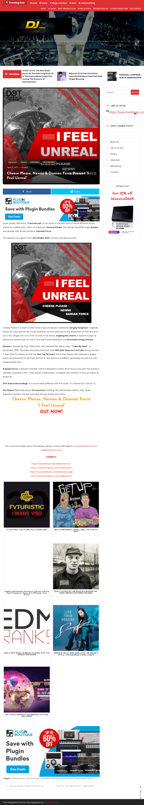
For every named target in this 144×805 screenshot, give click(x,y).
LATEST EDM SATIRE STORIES (22, 45)
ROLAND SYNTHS (100, 8)
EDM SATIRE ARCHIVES (54, 45)
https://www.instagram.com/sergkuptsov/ (51, 475)
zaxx (73, 3)
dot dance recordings (51, 777)
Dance (24, 162)
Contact (114, 172)
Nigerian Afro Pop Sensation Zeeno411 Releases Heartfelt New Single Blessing (86, 76)
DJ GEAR (52, 8)
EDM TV (97, 45)
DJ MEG (25, 167)
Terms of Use (116, 147)
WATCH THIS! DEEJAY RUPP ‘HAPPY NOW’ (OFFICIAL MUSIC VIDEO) (78, 785)
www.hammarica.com (86, 446)
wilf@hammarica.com (51, 450)
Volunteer (115, 159)
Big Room (12, 162)
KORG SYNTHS (84, 8)
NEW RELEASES (49, 162)
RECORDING (135, 8)
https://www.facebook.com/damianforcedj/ (51, 471)
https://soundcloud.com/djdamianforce (51, 463)
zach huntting (88, 3)
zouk (34, 3)
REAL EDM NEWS (79, 45)
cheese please (18, 777)
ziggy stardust (59, 3)
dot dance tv (68, 777)
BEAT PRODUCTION (67, 8)
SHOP (43, 8)
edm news (81, 777)
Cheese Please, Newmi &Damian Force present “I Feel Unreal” (29, 785)
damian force (33, 777)
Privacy (113, 153)
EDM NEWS (35, 162)
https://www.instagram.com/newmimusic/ (51, 467)
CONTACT (70, 53)
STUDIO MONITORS (119, 8)
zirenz (44, 3)
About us (114, 141)
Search (135, 62)
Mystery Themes (51, 801)
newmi (90, 777)
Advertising (115, 166)
